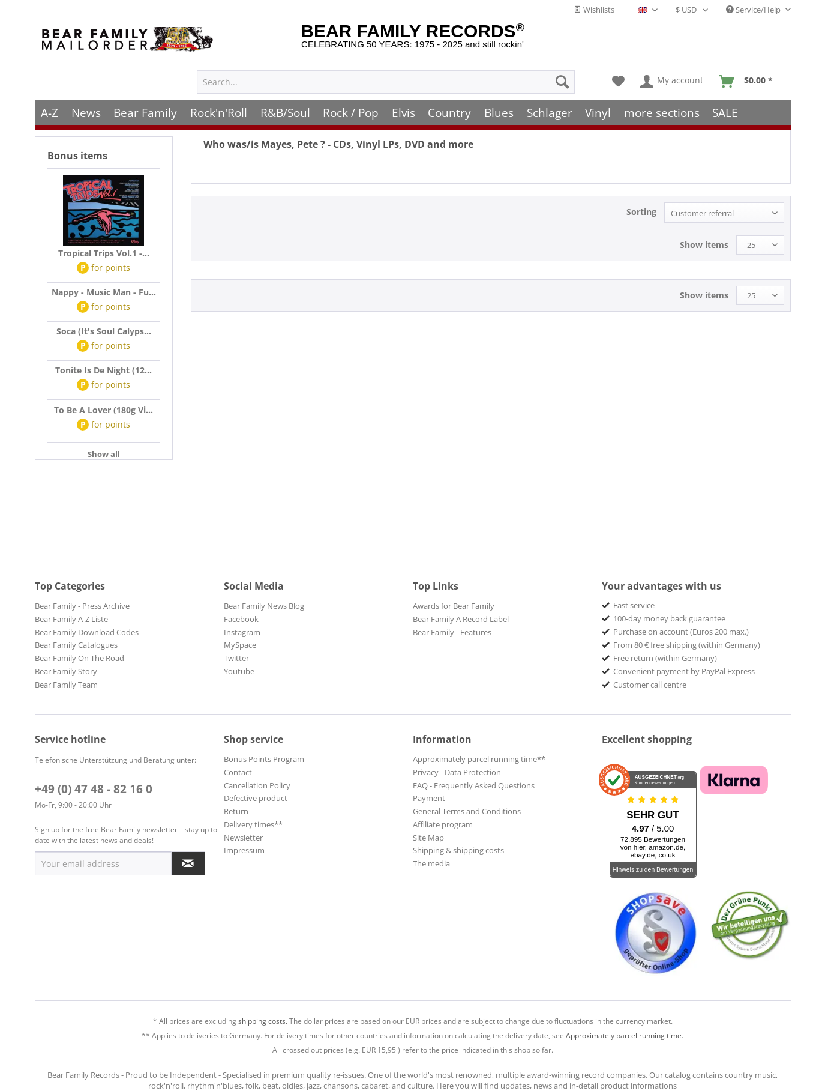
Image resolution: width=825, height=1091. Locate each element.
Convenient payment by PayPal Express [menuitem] (684, 671)
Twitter (236, 658)
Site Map (428, 837)
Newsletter (243, 837)
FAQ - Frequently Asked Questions (474, 785)
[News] (86, 100)
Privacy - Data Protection (457, 772)
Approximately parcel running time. (624, 1035)
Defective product (255, 798)
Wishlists (594, 9)
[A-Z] (50, 100)
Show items (704, 244)
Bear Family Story (66, 671)
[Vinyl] (597, 100)
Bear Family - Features (452, 632)
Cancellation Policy (257, 785)
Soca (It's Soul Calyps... (103, 331)
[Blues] (499, 100)
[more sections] (661, 100)
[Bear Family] (145, 100)
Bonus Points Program (264, 759)
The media (431, 863)
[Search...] (386, 70)
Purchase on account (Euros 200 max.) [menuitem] (681, 631)
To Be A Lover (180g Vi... (103, 410)
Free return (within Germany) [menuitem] (665, 658)
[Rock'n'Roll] (219, 100)
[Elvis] (403, 100)
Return (236, 811)
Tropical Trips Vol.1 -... (103, 253)
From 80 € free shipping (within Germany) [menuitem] (686, 644)
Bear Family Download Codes (87, 632)
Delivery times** (253, 824)
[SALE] (725, 100)
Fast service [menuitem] (634, 605)
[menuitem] (386, 70)
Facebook (241, 619)
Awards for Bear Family (453, 605)
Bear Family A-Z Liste (71, 619)
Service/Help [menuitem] (754, 9)
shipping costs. (262, 1021)
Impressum (244, 850)
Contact (238, 772)
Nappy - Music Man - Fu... (104, 292)
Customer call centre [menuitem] (649, 684)
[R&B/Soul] (285, 100)
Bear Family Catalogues (76, 644)
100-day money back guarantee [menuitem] (669, 618)
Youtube (239, 671)
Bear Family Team (66, 684)
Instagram (242, 632)
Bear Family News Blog (264, 605)
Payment (429, 798)
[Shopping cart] (749, 70)
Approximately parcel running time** (479, 759)
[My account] (672, 70)
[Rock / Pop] (350, 100)
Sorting (641, 211)
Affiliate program (443, 824)
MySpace (240, 644)
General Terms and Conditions (467, 811)
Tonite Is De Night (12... (103, 370)
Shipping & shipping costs (458, 850)
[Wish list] (618, 70)
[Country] (450, 100)
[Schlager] (549, 100)
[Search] (562, 70)
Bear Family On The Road (79, 658)
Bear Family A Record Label (461, 619)
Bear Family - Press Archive (82, 605)
